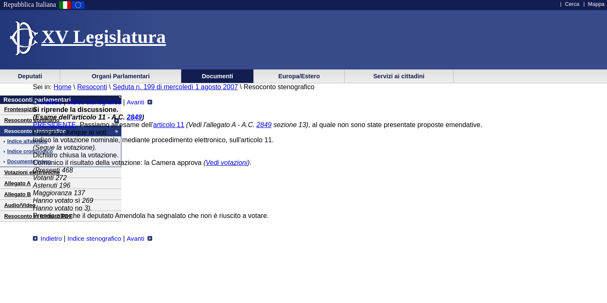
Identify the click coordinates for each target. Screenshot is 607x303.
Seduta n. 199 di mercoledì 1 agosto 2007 (175, 86)
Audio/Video (19, 205)
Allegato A (17, 183)
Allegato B (17, 194)
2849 (134, 117)
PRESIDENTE (54, 124)
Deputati (30, 76)
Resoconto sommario (31, 120)
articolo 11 (168, 124)
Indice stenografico (94, 102)
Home (63, 86)
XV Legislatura (103, 36)
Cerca (572, 4)
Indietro (47, 102)
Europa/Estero (299, 76)
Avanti (139, 102)
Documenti (217, 76)
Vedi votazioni (226, 162)
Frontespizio (20, 109)
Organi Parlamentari (121, 76)
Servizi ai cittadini (398, 76)
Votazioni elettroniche (32, 172)
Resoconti (92, 86)
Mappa (596, 4)
